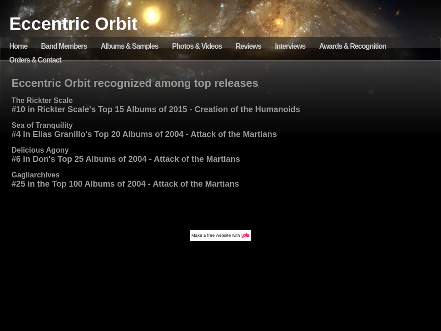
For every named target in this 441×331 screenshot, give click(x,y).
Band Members (64, 46)
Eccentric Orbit (73, 24)
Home (18, 46)
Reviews (248, 46)
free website (219, 235)
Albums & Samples (129, 46)
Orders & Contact (35, 60)
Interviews (290, 46)
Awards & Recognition (352, 46)
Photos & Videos (197, 46)
